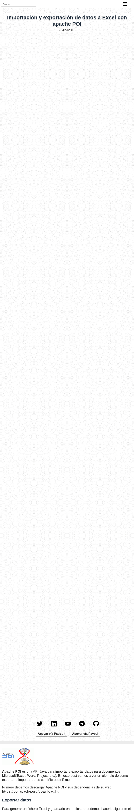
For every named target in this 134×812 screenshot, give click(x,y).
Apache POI (11, 771)
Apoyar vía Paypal (85, 733)
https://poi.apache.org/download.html (32, 791)
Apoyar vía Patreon (51, 733)
